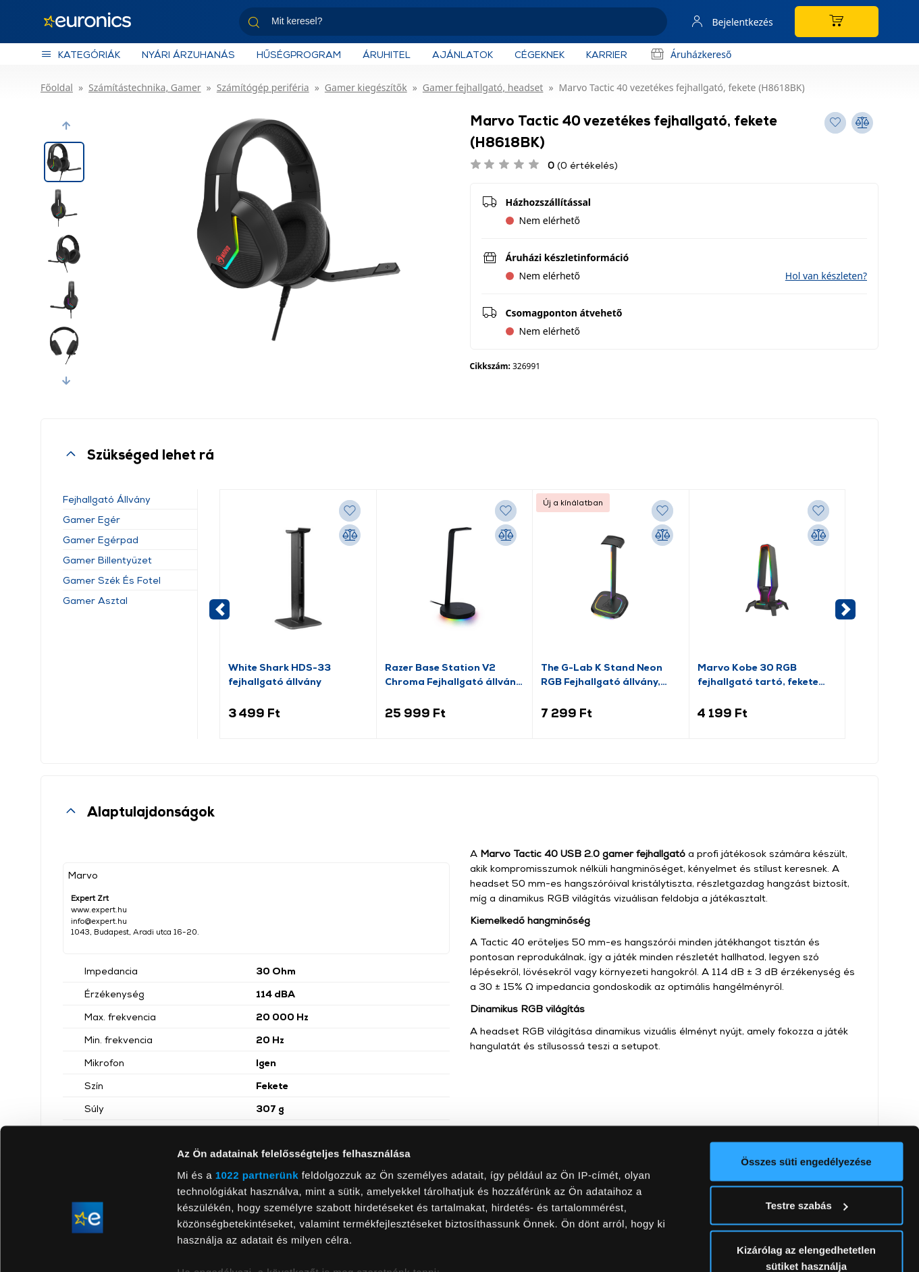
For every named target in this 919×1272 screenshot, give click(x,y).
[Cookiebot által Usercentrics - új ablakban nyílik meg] (87, 1246)
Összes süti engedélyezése (806, 1082)
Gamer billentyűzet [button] (107, 559)
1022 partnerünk (256, 1096)
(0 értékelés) (583, 165)
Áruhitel (387, 54)
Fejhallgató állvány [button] (107, 499)
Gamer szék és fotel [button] (112, 580)
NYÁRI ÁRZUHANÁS (188, 54)
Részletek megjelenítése (236, 1245)
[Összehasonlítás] (350, 535)
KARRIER (606, 54)
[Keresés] (649, 24)
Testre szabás (807, 1127)
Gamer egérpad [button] (100, 539)
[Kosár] (835, 22)
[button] (66, 125)
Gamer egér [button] (91, 519)
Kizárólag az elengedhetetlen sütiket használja (806, 1179)
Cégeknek (539, 54)
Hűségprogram (299, 54)
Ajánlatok (462, 54)
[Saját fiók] (728, 21)
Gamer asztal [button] (95, 600)
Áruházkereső (690, 54)
